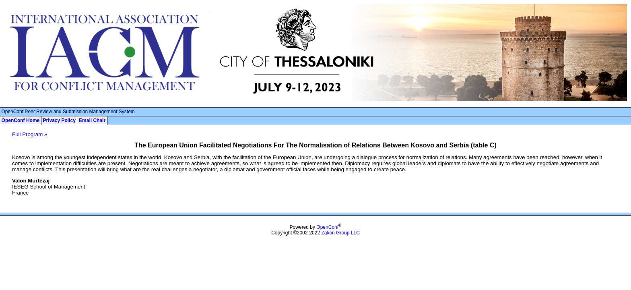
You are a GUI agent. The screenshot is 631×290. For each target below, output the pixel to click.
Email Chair (92, 120)
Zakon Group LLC (340, 233)
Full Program (27, 134)
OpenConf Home (21, 120)
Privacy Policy (59, 120)
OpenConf (327, 227)
